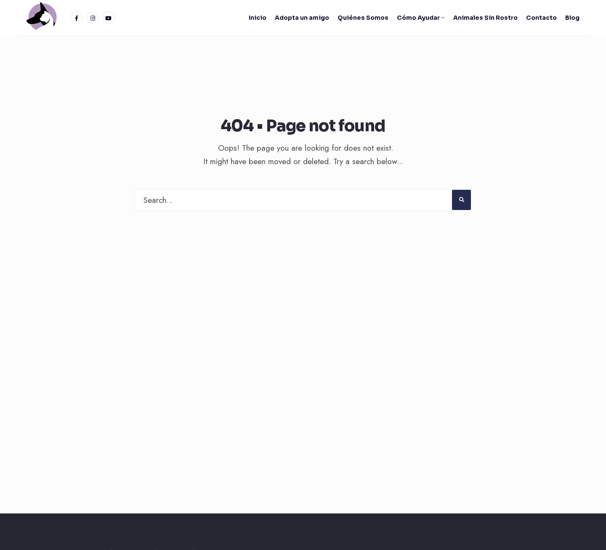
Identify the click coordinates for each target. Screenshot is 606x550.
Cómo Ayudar (418, 17)
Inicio (257, 17)
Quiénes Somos (363, 17)
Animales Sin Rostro (485, 17)
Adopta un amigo (302, 17)
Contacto (541, 17)
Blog (572, 17)
